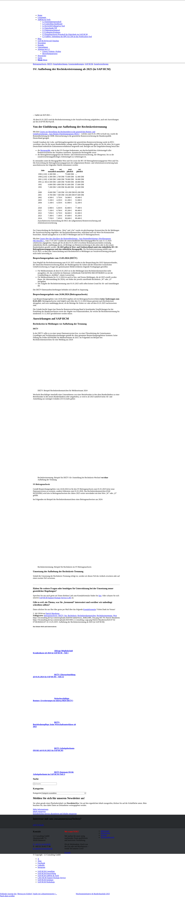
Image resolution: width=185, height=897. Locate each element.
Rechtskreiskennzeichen (87, 616)
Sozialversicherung (101, 64)
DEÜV (49, 64)
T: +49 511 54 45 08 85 (42, 844)
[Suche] (40, 58)
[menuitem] (95, 15)
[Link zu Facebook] (41, 863)
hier (100, 596)
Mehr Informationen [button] (40, 809)
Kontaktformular (89, 609)
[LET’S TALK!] (38, 825)
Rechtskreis (72, 616)
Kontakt (104, 835)
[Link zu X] (38, 859)
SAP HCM (89, 64)
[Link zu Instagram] (41, 867)
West (115, 616)
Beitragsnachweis (39, 64)
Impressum (105, 831)
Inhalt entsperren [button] (39, 811)
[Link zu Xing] (39, 861)
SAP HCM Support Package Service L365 (55, 598)
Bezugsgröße (45, 150)
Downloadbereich (107, 837)
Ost (65, 616)
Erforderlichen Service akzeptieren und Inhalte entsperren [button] (55, 814)
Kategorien (37, 793)
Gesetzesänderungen (76, 64)
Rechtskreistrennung (104, 616)
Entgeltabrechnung (60, 64)
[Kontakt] (68, 853)
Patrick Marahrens (53, 613)
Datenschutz (105, 833)
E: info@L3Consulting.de (43, 849)
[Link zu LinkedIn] (41, 865)
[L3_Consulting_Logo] (50, 11)
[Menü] (42, 60)
